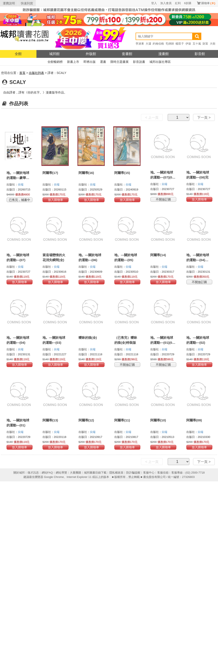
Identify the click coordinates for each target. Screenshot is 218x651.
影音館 (200, 54)
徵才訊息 (33, 472)
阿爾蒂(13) (50, 420)
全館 (18, 54)
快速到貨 (27, 3)
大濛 (148, 43)
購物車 (208, 3)
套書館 (127, 54)
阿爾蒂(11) (122, 420)
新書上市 (73, 61)
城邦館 (54, 54)
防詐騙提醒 (133, 472)
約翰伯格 (158, 43)
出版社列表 (36, 73)
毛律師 (170, 43)
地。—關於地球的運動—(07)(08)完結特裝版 (162, 177)
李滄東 (140, 43)
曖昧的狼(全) (88, 337)
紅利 (178, 3)
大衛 (212, 43)
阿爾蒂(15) (122, 173)
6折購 (187, 3)
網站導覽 (61, 472)
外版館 (91, 54)
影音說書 (139, 61)
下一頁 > (204, 117)
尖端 (20, 184)
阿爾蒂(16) (86, 173)
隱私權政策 (116, 472)
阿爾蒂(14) (158, 255)
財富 (205, 43)
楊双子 (179, 43)
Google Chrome (54, 477)
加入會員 (166, 3)
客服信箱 (163, 472)
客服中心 (148, 472)
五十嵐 (197, 43)
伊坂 (188, 43)
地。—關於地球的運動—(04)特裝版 (197, 260)
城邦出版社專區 (160, 61)
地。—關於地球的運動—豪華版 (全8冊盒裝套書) (18, 178)
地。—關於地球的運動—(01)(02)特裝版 (162, 342)
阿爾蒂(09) (194, 420)
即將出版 (90, 61)
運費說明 (9, 3)
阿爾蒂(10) (158, 420)
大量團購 (75, 472)
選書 (103, 61)
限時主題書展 (119, 61)
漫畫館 (163, 54)
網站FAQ (47, 472)
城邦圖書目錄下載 (95, 472)
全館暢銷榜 (55, 61)
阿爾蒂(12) (86, 420)
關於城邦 (19, 472)
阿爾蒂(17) (50, 173)
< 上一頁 (152, 117)
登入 (154, 3)
